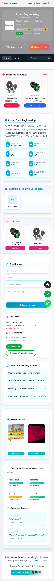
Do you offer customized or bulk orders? (27, 380)
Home (7, 58)
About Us (18, 58)
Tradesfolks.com (39, 560)
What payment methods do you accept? (27, 396)
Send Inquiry (16, 47)
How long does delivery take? (27, 388)
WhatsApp (14, 346)
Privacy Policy (16, 566)
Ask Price (16, 453)
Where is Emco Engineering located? (27, 373)
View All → (47, 74)
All (7, 221)
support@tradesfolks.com (21, 353)
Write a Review (22, 37)
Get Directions (12, 328)
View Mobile (39, 47)
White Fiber (18, 221)
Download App (34, 3)
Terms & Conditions (34, 566)
